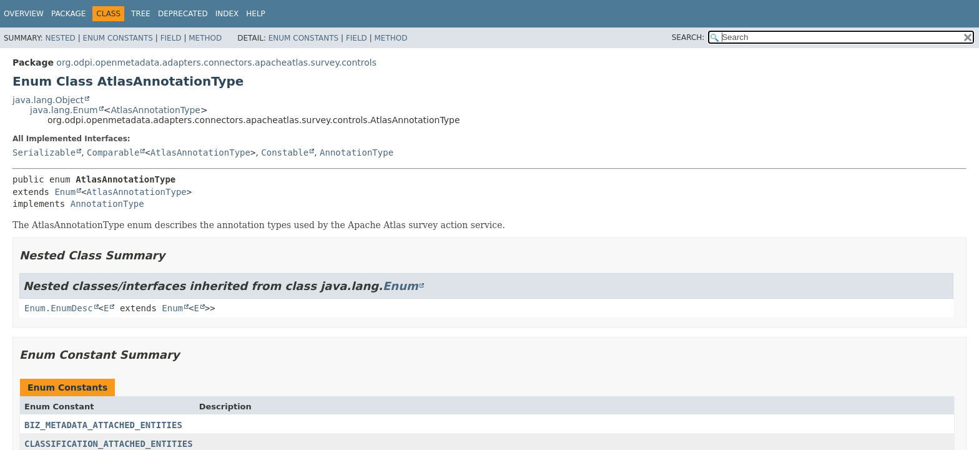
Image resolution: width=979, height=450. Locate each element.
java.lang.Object (48, 100)
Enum (65, 192)
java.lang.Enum (64, 110)
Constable (284, 153)
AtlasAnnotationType (155, 110)
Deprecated (183, 13)
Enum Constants (117, 38)
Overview (24, 13)
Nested (60, 38)
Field (171, 38)
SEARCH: (688, 37)
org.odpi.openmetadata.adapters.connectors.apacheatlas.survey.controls (216, 63)
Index (227, 13)
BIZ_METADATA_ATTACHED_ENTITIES (103, 425)
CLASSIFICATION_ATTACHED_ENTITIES (108, 444)
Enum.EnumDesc (58, 308)
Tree (140, 13)
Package (68, 13)
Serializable (44, 153)
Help (255, 13)
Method (205, 38)
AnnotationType (356, 153)
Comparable (113, 153)
